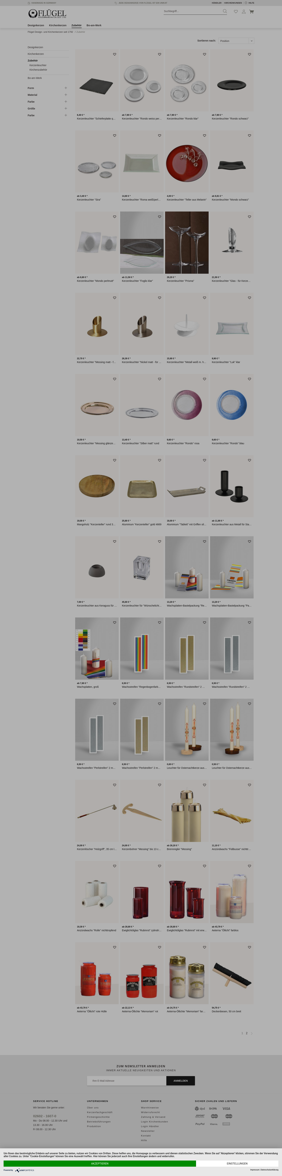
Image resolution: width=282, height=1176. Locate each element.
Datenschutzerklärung (269, 1170)
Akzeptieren (99, 1163)
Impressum (255, 1170)
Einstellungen (237, 1163)
